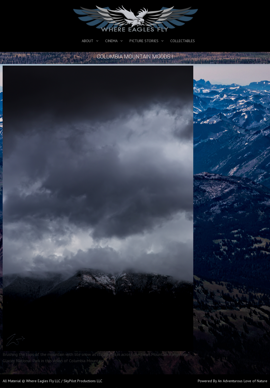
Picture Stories (143, 40)
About (87, 40)
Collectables (182, 40)
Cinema (111, 40)
